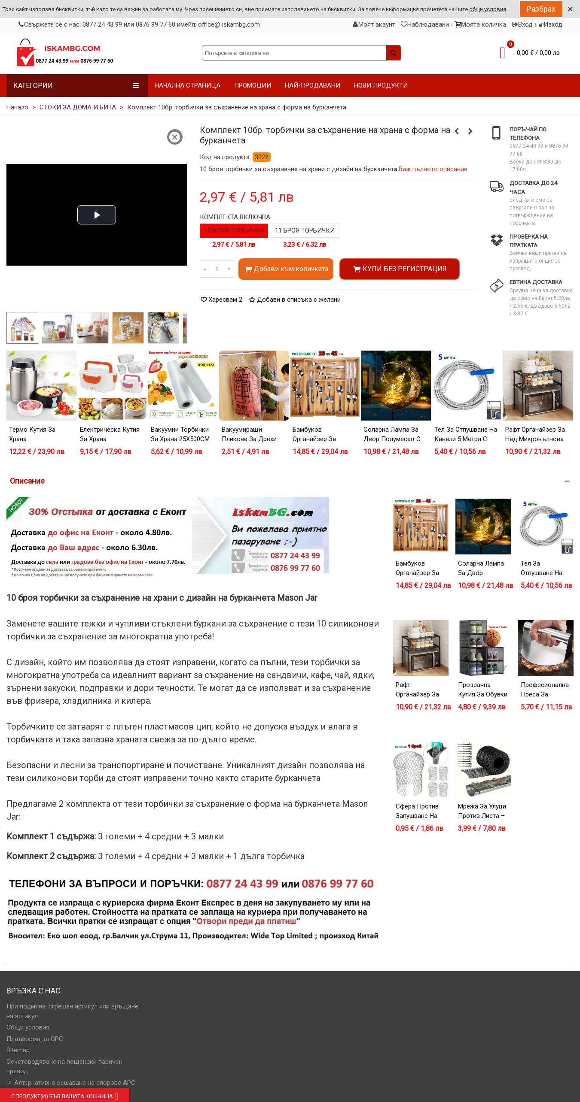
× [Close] (570, 9)
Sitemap (18, 1050)
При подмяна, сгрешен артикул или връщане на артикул (72, 1011)
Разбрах (541, 8)
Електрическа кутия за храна (110, 434)
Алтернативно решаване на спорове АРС (70, 1083)
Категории (76, 85)
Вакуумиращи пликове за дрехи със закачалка (249, 439)
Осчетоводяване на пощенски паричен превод (64, 1066)
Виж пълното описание (433, 169)
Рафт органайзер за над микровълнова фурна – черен (535, 439)
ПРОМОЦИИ (252, 85)
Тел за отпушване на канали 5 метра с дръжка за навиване (466, 439)
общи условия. (488, 9)
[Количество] (217, 269)
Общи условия (27, 1027)
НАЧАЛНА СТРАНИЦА (187, 85)
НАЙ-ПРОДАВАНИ (312, 85)
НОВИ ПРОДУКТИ (381, 85)
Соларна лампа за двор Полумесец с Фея (392, 439)
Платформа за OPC (34, 1039)
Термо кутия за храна (32, 434)
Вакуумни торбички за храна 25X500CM (180, 434)
